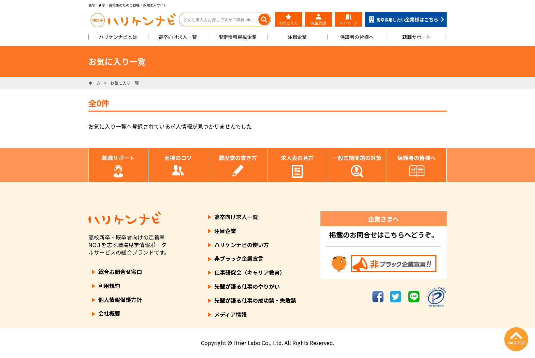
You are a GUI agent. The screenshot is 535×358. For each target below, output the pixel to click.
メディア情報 (230, 314)
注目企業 (297, 36)
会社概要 (109, 313)
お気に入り (288, 20)
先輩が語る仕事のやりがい (247, 286)
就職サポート (416, 36)
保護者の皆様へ (357, 36)
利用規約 (109, 286)
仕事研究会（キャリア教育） (249, 272)
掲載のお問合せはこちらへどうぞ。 (383, 235)
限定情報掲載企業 (237, 36)
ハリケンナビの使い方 (241, 245)
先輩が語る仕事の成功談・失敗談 (255, 300)
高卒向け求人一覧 (178, 36)
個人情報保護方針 (120, 300)
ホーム (94, 83)
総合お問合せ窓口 (120, 272)
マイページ (348, 20)
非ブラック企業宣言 (238, 258)
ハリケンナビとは (118, 36)
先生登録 (318, 20)
